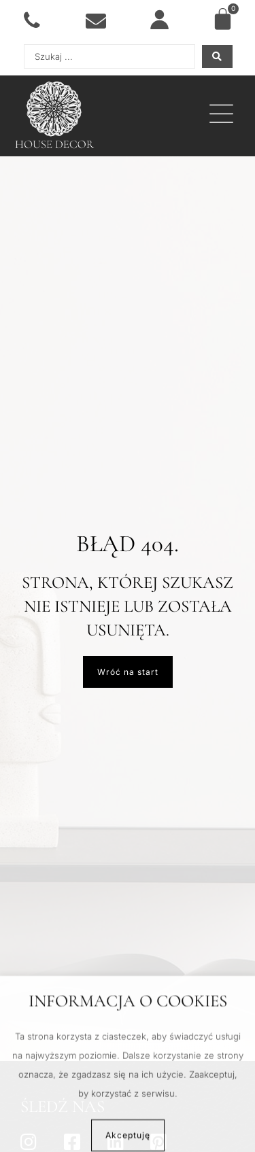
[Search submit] (217, 56)
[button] (221, 116)
